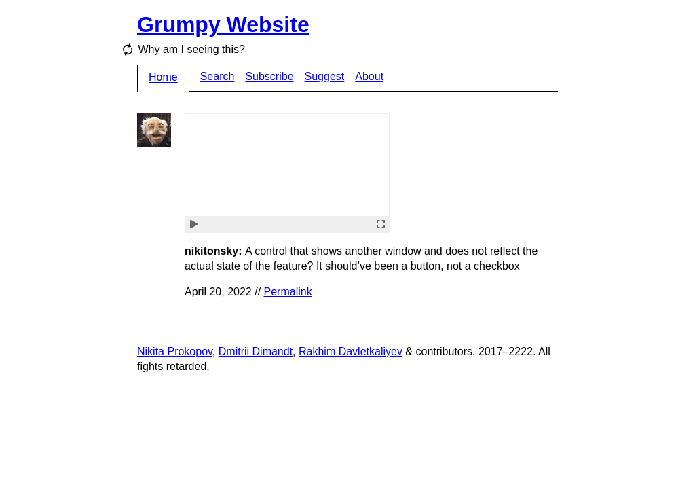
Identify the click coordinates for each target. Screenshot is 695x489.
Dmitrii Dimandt (256, 351)
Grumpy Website (223, 24)
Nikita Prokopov (174, 351)
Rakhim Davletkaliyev (350, 351)
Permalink (288, 291)
